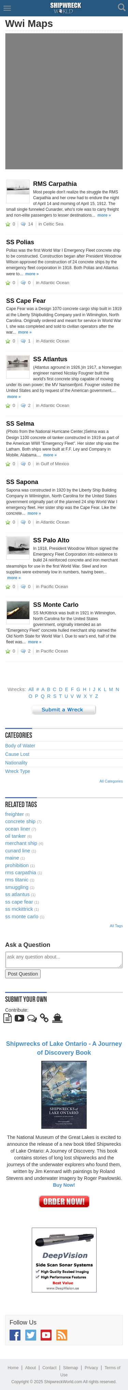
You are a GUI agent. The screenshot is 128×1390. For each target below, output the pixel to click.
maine (12, 858)
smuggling (16, 887)
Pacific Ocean (54, 586)
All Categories (111, 781)
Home (13, 1367)
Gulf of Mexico (55, 463)
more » (104, 215)
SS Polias (20, 242)
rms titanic (16, 879)
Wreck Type (17, 771)
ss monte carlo (22, 916)
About (30, 1367)
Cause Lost (17, 754)
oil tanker (15, 836)
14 (30, 223)
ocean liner (17, 829)
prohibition (17, 865)
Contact (49, 1367)
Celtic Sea (53, 223)
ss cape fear (19, 902)
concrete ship (20, 821)
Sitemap (70, 1367)
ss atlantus (17, 894)
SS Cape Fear (26, 300)
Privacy (91, 1367)
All (31, 689)
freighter (14, 814)
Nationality (16, 762)
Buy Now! (64, 1185)
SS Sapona (22, 482)
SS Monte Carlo (56, 604)
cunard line (17, 850)
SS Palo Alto (51, 540)
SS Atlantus (50, 359)
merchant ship (21, 843)
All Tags (116, 926)
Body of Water (20, 745)
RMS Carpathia (55, 183)
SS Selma (20, 423)
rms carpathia (20, 872)
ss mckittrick (19, 909)
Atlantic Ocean (54, 282)
